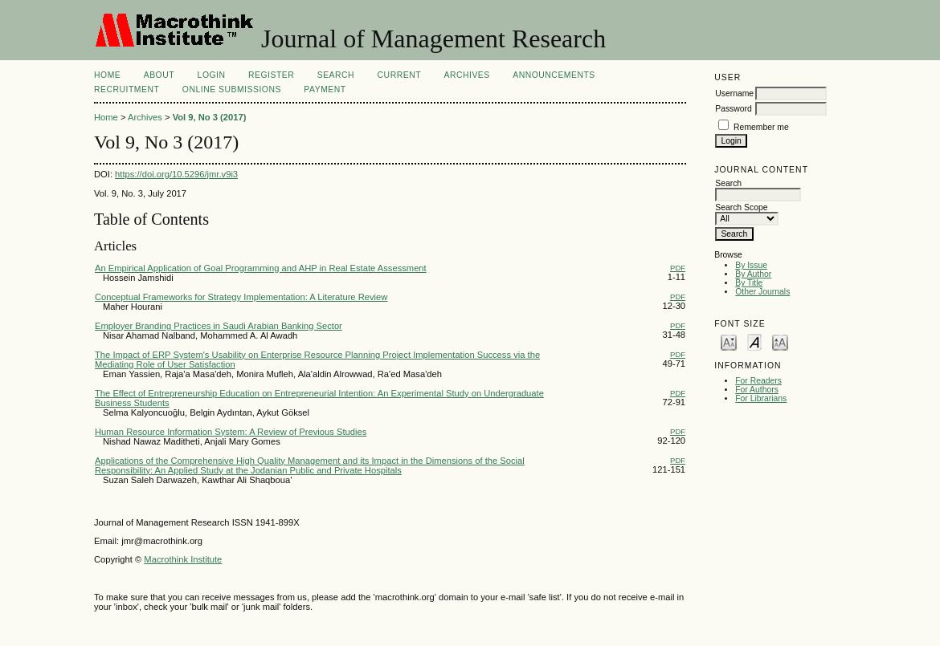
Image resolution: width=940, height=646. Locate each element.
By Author (753, 274)
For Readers (758, 380)
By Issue (751, 265)
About (159, 75)
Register (271, 75)
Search (335, 75)
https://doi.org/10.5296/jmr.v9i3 (176, 174)
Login (212, 75)
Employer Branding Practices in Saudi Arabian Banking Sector (218, 326)
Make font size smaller (729, 341)
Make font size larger (780, 341)
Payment (324, 89)
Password (733, 108)
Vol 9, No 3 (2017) (210, 117)
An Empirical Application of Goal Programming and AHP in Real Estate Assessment (261, 268)
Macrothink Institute (183, 559)
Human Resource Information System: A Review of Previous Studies (230, 432)
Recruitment (126, 89)
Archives (466, 75)
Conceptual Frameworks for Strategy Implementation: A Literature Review (241, 297)
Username (734, 93)
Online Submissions (231, 89)
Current (399, 75)
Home (107, 75)
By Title (748, 282)
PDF (677, 267)
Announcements (554, 75)
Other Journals (762, 291)
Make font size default (754, 341)
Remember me (761, 127)
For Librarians (761, 398)
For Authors (757, 389)
